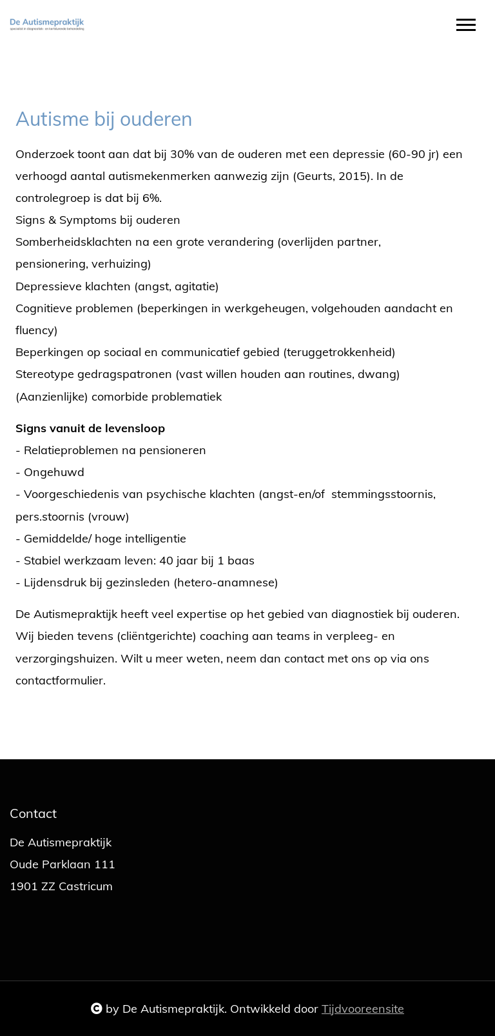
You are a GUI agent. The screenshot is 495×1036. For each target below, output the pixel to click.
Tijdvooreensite (363, 1008)
